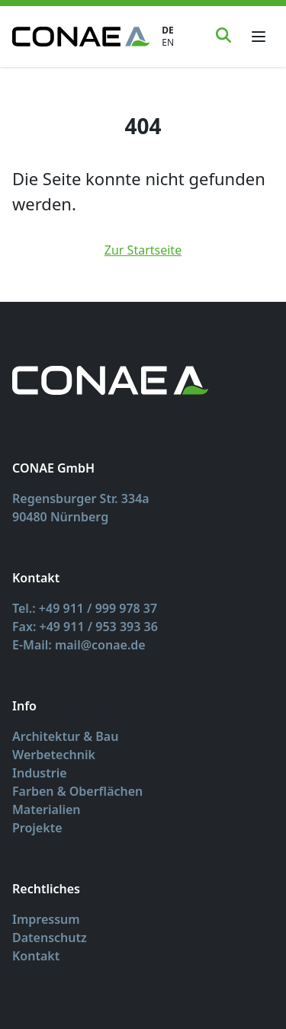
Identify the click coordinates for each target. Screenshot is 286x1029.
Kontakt (35, 955)
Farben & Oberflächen (77, 791)
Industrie (39, 773)
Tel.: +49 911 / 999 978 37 (84, 608)
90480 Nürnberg (60, 516)
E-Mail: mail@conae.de (79, 644)
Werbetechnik (53, 754)
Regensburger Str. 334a (80, 498)
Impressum (46, 919)
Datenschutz (49, 937)
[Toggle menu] (258, 36)
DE (168, 30)
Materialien (46, 809)
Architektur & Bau (65, 736)
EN (168, 43)
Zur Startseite (143, 250)
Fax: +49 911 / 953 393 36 (85, 626)
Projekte (37, 827)
